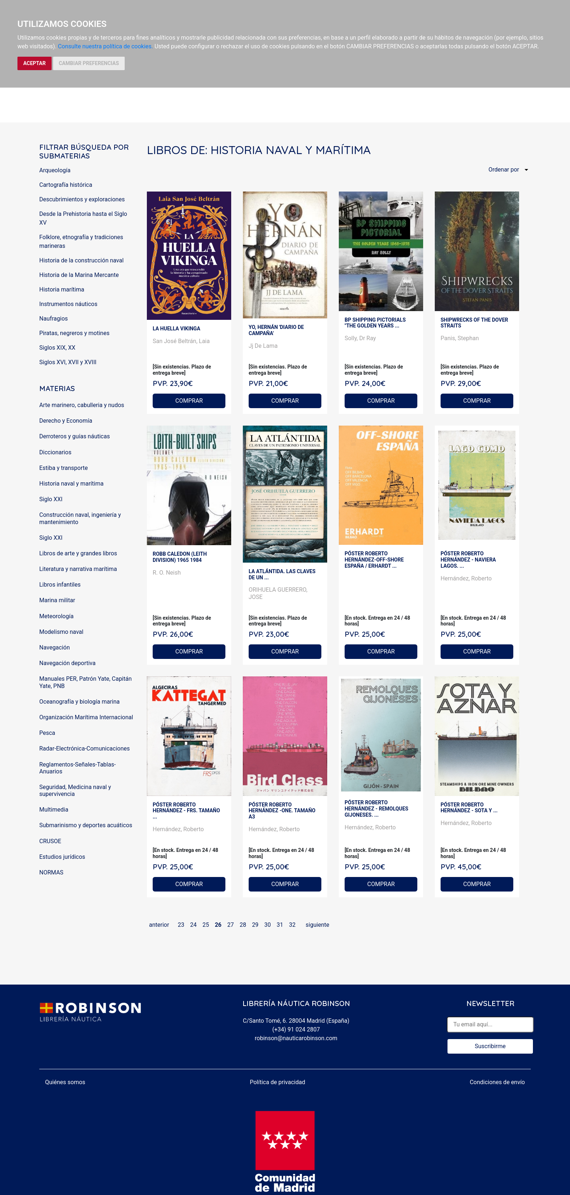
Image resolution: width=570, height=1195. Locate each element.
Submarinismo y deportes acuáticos (85, 825)
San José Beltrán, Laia (181, 341)
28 (243, 924)
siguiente (317, 924)
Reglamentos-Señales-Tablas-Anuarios (77, 768)
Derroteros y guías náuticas (74, 436)
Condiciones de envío (497, 1082)
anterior (159, 924)
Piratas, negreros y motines (74, 333)
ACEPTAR (34, 63)
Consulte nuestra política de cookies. (105, 46)
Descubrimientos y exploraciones (82, 199)
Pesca (47, 732)
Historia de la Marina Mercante (79, 274)
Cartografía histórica (65, 184)
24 (193, 924)
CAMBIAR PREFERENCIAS (89, 63)
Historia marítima (61, 289)
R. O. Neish (167, 572)
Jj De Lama (263, 345)
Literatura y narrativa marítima (78, 569)
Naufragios (53, 318)
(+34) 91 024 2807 (296, 1029)
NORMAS (51, 872)
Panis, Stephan (460, 338)
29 (255, 924)
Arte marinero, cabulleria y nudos (81, 405)
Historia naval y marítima (71, 483)
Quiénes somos (65, 1082)
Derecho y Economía (65, 420)
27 (230, 924)
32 (292, 924)
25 (205, 924)
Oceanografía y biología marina (79, 701)
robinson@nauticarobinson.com (296, 1038)
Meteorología (56, 616)
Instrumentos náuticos (68, 304)
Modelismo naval (61, 631)
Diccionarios (55, 452)
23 (181, 924)
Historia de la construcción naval (81, 260)
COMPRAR (189, 400)
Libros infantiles (60, 584)
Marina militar (57, 600)
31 (280, 924)
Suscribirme (490, 1046)
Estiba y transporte (63, 467)
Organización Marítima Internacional (86, 717)
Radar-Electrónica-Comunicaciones (84, 748)
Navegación (54, 647)
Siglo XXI (51, 499)
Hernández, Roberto (466, 578)
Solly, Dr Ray (360, 338)
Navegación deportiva (67, 663)
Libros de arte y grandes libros (78, 553)
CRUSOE (50, 841)
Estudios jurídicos (62, 856)
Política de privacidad (277, 1082)
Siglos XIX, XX (57, 347)
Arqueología (55, 170)
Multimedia (53, 809)
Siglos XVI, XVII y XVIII (67, 362)
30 (267, 924)
